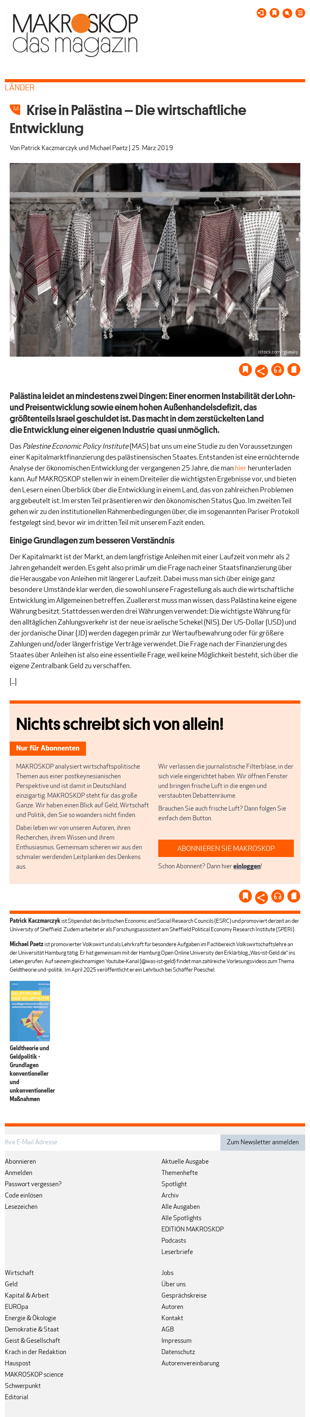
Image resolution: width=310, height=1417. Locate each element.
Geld (11, 1284)
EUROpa (16, 1307)
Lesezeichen (21, 1207)
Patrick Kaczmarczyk (49, 148)
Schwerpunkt (23, 1386)
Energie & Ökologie (30, 1318)
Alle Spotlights (181, 1218)
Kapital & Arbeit (27, 1296)
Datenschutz (178, 1352)
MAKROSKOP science (34, 1375)
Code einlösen (23, 1196)
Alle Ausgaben (180, 1207)
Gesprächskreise (184, 1296)
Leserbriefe (177, 1252)
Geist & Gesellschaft (32, 1341)
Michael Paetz (109, 148)
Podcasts (173, 1241)
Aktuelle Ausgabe (185, 1162)
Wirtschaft (19, 1273)
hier (241, 468)
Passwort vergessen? (33, 1184)
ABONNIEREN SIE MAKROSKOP (226, 849)
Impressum (176, 1341)
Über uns (173, 1284)
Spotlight (174, 1184)
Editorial (16, 1397)
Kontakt (172, 1318)
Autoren (172, 1307)
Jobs (167, 1273)
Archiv (170, 1196)
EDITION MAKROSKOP (192, 1230)
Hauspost (18, 1364)
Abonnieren (20, 1162)
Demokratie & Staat (32, 1330)
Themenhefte (179, 1173)
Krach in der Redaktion (35, 1352)
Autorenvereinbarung (190, 1364)
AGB (167, 1330)
